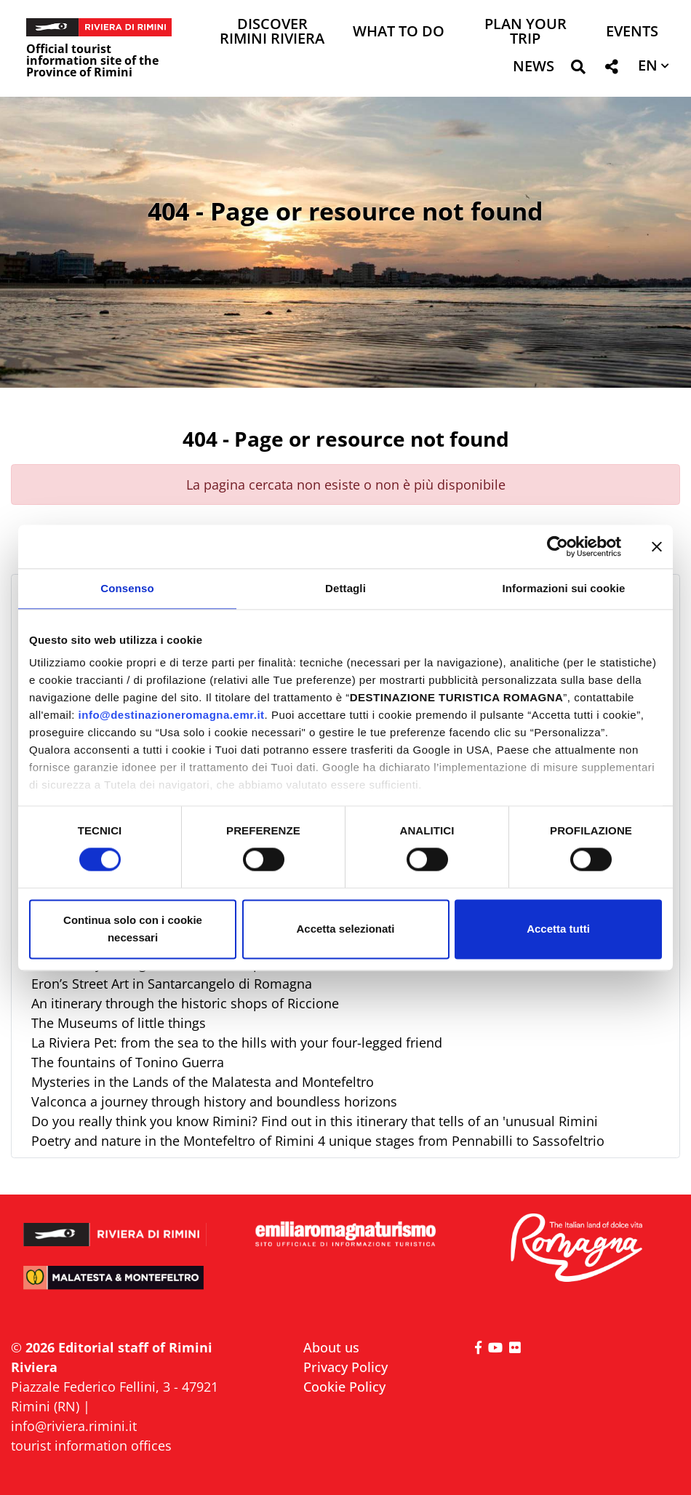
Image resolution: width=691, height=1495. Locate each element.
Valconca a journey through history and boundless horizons (214, 1101)
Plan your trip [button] (525, 32)
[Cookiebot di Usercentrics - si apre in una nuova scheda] (557, 546)
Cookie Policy (344, 1386)
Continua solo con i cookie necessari (132, 929)
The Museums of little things (118, 1023)
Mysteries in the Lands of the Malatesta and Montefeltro (202, 1082)
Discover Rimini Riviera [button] (272, 32)
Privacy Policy (345, 1367)
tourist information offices (91, 1445)
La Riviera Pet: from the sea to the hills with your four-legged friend (236, 1042)
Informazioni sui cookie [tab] (564, 588)
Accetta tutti (558, 928)
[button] (577, 69)
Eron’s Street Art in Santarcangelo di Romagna (171, 983)
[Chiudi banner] (657, 546)
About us (331, 1347)
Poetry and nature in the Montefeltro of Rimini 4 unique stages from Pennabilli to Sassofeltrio (317, 1140)
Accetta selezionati (345, 928)
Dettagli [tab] (345, 588)
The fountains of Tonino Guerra (127, 1062)
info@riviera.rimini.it (74, 1426)
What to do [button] (398, 32)
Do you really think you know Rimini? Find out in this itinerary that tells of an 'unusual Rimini (314, 1121)
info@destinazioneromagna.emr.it (172, 715)
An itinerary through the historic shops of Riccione (185, 1003)
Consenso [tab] (126, 588)
